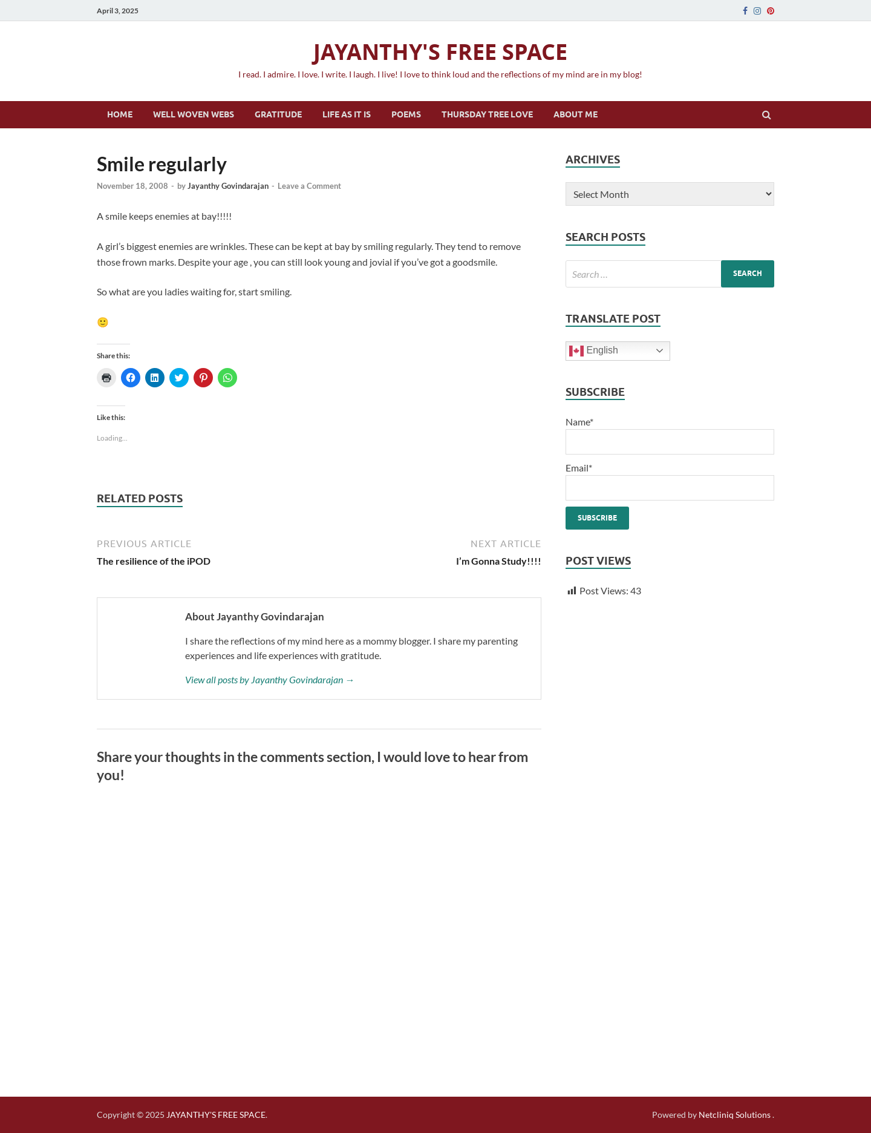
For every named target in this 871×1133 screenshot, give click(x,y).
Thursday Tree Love (487, 114)
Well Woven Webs (193, 114)
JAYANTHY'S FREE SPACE (440, 52)
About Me (575, 114)
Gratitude (278, 114)
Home (119, 114)
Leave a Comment (309, 186)
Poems (406, 114)
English (593, 351)
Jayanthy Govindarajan (228, 186)
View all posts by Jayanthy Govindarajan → (269, 679)
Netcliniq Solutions (735, 1114)
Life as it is (346, 114)
